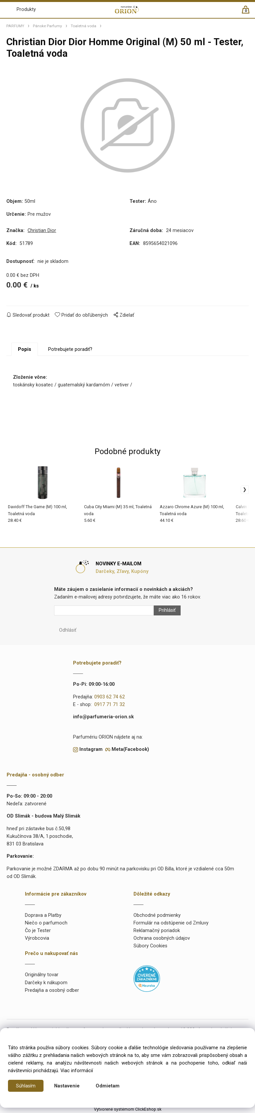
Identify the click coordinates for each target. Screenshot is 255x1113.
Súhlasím (26, 1086)
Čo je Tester (38, 930)
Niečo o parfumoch (46, 923)
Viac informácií (76, 1070)
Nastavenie (67, 1086)
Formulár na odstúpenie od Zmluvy (171, 923)
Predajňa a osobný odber (52, 990)
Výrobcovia (37, 938)
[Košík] (249, 12)
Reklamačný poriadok (156, 930)
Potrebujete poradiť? (70, 349)
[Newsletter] (104, 610)
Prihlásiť (167, 610)
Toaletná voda (83, 26)
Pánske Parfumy (47, 26)
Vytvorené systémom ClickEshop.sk (127, 1109)
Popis (24, 349)
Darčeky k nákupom (46, 983)
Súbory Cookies (150, 946)
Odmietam (108, 1086)
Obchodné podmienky (157, 915)
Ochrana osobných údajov (161, 938)
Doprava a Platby (43, 915)
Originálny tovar (41, 975)
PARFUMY (15, 26)
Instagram (91, 749)
